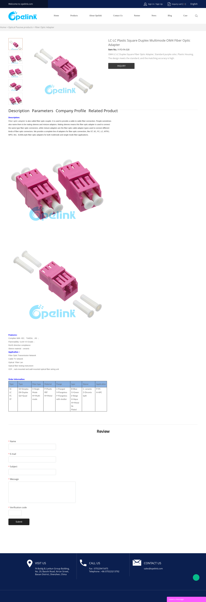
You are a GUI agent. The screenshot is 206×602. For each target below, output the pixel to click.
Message (13, 479)
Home (56, 16)
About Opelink (95, 16)
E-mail (12, 453)
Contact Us (118, 16)
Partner (137, 16)
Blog (170, 16)
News (153, 16)
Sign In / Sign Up (155, 4)
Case (185, 16)
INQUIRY (121, 65)
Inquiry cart (177, 4)
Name (12, 441)
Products (74, 16)
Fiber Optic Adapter (44, 27)
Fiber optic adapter (16, 121)
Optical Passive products (20, 27)
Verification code (17, 507)
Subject (12, 466)
